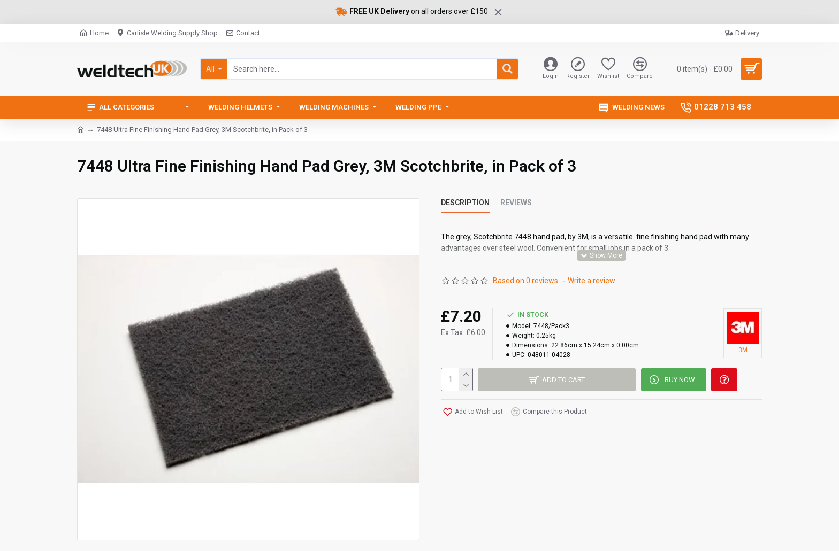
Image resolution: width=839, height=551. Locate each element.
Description (465, 202)
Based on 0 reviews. (526, 279)
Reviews (516, 202)
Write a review (591, 279)
